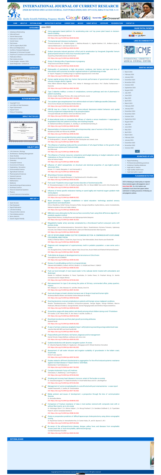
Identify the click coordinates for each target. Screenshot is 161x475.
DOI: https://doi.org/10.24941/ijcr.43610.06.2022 (63, 106)
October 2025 (129, 85)
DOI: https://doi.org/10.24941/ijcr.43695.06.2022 (63, 187)
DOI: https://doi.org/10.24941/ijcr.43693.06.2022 (63, 324)
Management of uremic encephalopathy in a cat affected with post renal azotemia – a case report (83, 386)
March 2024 (128, 135)
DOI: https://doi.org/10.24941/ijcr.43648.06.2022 (63, 401)
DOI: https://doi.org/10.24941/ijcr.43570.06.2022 (63, 423)
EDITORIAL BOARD (36, 23)
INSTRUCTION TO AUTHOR (53, 23)
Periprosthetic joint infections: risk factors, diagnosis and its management (74, 335)
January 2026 (129, 77)
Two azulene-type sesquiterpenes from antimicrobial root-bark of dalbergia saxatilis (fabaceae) (82, 101)
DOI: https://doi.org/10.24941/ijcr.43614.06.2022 (63, 347)
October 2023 (129, 148)
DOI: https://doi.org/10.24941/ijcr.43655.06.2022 (63, 232)
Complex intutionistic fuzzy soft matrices (62, 370)
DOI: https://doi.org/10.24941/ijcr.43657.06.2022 (63, 331)
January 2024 (129, 140)
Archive (80, 23)
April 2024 (128, 132)
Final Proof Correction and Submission (22, 54)
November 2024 (130, 114)
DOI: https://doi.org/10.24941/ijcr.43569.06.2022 (63, 298)
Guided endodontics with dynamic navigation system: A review (70, 343)
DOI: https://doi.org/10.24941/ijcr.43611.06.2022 (63, 98)
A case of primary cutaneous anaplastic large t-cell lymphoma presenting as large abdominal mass (83, 327)
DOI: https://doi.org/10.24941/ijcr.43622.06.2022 (63, 88)
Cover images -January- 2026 (19, 61)
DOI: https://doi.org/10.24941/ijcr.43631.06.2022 (63, 76)
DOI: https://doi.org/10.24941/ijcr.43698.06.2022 (63, 210)
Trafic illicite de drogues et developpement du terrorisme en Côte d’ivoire (73, 255)
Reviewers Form (117, 23)
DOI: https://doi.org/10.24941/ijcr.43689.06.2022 (63, 197)
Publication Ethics (15, 57)
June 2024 (128, 127)
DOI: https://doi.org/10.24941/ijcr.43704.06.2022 (63, 280)
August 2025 (129, 90)
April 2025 (128, 101)
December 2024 (130, 111)
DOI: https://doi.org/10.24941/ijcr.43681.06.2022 (63, 220)
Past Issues (13, 43)
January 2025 (129, 108)
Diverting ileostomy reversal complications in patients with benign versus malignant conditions (81, 301)
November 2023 (130, 145)
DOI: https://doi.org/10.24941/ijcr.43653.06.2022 (63, 48)
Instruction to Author (16, 39)
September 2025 (130, 87)
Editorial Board (14, 34)
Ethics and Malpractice (17, 48)
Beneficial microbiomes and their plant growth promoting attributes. (72, 319)
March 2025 (128, 103)
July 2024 (128, 124)
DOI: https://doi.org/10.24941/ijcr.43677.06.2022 (63, 391)
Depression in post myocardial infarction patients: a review (68, 137)
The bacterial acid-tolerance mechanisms (62, 41)
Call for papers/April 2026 (18, 45)
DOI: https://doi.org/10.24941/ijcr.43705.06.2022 (63, 375)
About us (23, 23)
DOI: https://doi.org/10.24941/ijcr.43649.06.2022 (63, 242)
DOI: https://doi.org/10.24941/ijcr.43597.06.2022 (63, 357)
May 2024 (128, 129)
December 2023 (130, 143)
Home (15, 23)
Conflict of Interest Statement (19, 50)
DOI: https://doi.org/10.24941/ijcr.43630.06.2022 (63, 339)
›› (143, 151)
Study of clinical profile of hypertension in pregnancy (66, 61)
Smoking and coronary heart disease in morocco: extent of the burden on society (76, 378)
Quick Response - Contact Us (19, 63)
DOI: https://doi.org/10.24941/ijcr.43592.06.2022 (63, 134)
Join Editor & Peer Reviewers (19, 105)
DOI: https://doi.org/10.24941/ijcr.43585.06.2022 (63, 268)
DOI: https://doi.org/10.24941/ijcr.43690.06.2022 (63, 308)
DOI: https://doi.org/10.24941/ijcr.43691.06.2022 (63, 290)
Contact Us (130, 23)
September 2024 (130, 119)
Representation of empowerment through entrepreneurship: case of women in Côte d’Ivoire (80, 129)
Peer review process (16, 59)
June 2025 (128, 95)
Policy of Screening (16, 112)
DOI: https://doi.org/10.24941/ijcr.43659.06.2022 (63, 316)
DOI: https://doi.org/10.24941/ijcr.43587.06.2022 (63, 142)
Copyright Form (15, 103)
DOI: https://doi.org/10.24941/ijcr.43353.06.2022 (63, 179)
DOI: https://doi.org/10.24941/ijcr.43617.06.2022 (63, 367)
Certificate (104, 23)
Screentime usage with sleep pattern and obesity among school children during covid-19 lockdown (82, 311)
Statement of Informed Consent (20, 52)
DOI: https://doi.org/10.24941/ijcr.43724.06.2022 (63, 383)
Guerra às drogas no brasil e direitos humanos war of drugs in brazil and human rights (78, 293)
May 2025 (128, 98)
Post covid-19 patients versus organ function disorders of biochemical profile (75, 183)
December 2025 (130, 80)
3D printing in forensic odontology (60, 175)
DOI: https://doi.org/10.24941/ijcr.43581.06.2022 (63, 162)
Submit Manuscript (16, 36)
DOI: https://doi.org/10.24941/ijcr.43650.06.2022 (63, 58)
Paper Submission (16, 107)
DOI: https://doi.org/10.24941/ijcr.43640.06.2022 (63, 38)
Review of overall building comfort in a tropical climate (67, 263)
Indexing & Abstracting (17, 32)
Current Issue (69, 23)
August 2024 (129, 122)
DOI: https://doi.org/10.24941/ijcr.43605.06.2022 (63, 116)
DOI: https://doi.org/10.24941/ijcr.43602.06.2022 (63, 126)
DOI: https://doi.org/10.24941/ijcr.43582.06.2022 (63, 413)
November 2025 (130, 82)
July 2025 (128, 93)
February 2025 (129, 106)
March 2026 (128, 72)
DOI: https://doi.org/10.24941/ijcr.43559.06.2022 (63, 172)
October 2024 (129, 116)
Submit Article (91, 23)
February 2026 (129, 74)
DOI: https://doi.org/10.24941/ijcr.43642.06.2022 (63, 66)
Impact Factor (14, 110)
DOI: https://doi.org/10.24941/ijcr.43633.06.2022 (63, 433)
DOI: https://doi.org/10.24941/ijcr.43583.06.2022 (63, 152)
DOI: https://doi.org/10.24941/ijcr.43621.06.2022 (63, 252)
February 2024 (129, 137)
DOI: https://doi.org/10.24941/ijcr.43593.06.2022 (63, 260)
